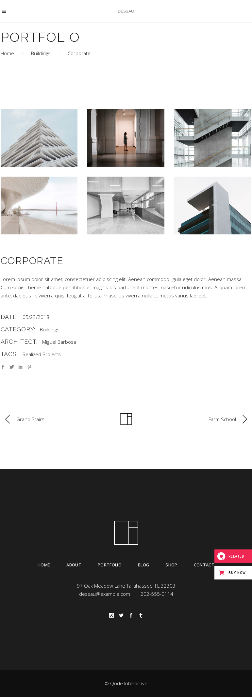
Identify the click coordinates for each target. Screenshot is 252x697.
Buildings (41, 53)
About (73, 565)
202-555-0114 (157, 594)
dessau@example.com (104, 594)
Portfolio (110, 565)
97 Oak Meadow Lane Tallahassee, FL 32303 (126, 585)
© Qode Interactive (126, 683)
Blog (143, 565)
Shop (171, 565)
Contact (204, 565)
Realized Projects (42, 354)
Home (7, 53)
